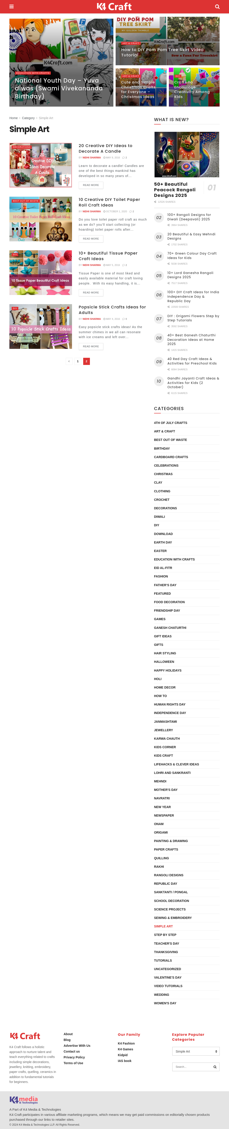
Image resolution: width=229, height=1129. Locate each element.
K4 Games (125, 1049)
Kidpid (123, 1055)
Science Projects (170, 909)
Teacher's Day (166, 943)
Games (159, 619)
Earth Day (163, 542)
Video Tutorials (168, 986)
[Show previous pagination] (69, 361)
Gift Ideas (163, 636)
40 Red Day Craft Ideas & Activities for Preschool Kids (192, 361)
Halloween (164, 661)
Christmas (163, 474)
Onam (159, 824)
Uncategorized (167, 969)
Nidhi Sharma (92, 157)
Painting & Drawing (171, 841)
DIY (178, 77)
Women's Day (165, 1003)
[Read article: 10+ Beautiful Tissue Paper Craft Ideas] (40, 272)
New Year (162, 807)
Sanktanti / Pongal (171, 892)
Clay (158, 482)
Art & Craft (132, 44)
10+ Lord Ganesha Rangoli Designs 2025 (191, 275)
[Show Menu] (11, 6)
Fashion (161, 576)
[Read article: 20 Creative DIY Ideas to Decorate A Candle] (40, 165)
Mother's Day (166, 790)
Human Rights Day (170, 704)
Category (28, 118)
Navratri (162, 798)
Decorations (23, 146)
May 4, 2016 (111, 319)
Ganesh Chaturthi (170, 628)
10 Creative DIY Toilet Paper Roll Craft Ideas (109, 202)
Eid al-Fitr (163, 568)
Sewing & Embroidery (173, 918)
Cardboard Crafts (171, 457)
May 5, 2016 (111, 265)
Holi (157, 679)
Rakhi (159, 866)
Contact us (72, 1051)
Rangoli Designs (168, 875)
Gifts (158, 645)
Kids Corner (165, 747)
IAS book (124, 1061)
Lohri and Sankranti (172, 773)
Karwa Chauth (167, 738)
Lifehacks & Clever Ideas (176, 764)
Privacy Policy (74, 1057)
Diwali (159, 516)
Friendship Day (167, 610)
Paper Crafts (166, 849)
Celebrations (166, 465)
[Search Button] (217, 6)
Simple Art (46, 118)
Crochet (162, 499)
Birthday (162, 448)
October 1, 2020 (115, 211)
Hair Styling (165, 653)
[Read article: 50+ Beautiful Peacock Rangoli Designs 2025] (187, 154)
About (68, 1034)
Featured (162, 593)
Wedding (161, 994)
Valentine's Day (168, 977)
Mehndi (160, 781)
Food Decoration (169, 602)
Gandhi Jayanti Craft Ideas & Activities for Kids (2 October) (194, 382)
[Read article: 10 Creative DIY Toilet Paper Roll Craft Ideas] (40, 219)
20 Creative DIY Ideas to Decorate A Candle (106, 148)
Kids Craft (163, 755)
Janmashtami (165, 721)
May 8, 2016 (111, 157)
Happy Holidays (168, 670)
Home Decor (165, 687)
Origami (161, 832)
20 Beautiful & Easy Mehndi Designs (192, 236)
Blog (67, 1040)
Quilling (161, 858)
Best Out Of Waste (27, 200)
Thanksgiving (166, 952)
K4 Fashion (126, 1043)
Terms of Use (73, 1063)
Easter (160, 551)
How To (160, 696)
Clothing (162, 491)
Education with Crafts (34, 74)
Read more (93, 184)
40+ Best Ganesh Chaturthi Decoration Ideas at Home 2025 (192, 339)
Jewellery (163, 730)
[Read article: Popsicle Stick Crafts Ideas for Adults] (40, 326)
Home (13, 118)
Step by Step (165, 935)
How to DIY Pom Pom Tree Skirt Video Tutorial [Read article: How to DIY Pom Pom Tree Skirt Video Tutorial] (162, 53)
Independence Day (170, 713)
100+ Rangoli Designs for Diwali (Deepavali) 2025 (189, 217)
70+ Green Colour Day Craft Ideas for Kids (192, 255)
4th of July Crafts (170, 423)
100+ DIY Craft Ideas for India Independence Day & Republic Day (193, 296)
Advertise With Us (77, 1045)
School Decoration (171, 901)
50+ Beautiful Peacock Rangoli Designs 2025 (175, 189)
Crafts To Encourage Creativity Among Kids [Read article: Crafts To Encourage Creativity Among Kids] (192, 91)
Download (163, 534)
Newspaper (164, 815)
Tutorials (163, 960)
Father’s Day (165, 585)
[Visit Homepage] (114, 6)
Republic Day (165, 883)
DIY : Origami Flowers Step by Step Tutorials (194, 318)
